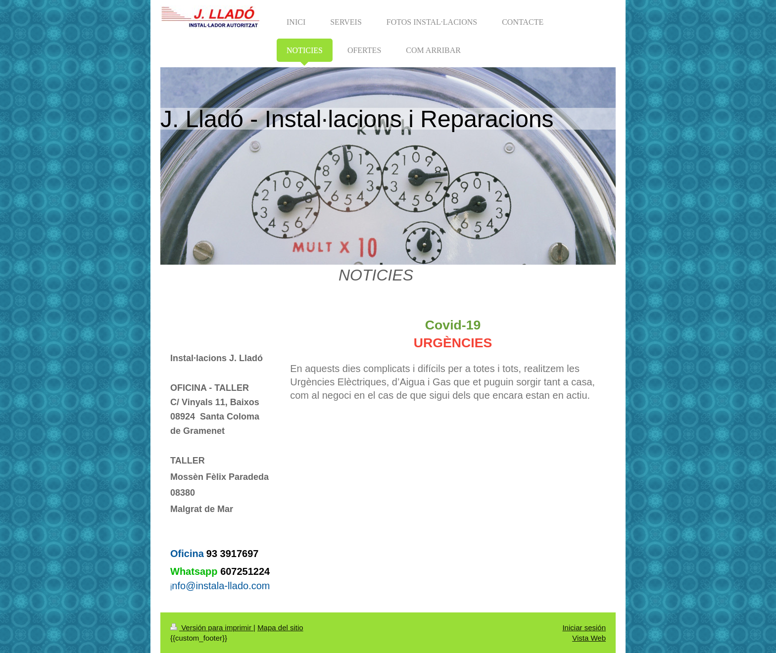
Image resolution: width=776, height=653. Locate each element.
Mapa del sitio (280, 627)
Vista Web (589, 638)
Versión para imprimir (211, 627)
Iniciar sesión (584, 627)
